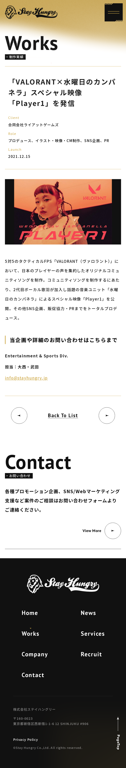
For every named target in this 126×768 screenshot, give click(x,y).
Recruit (91, 654)
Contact (33, 675)
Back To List (63, 415)
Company (35, 654)
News (88, 613)
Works (30, 633)
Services (93, 633)
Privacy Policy (25, 739)
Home (30, 613)
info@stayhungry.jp (26, 378)
